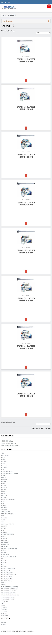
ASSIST (3, 463)
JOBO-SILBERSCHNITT (7, 524)
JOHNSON (4, 526)
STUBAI (3, 583)
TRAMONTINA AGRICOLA (8, 591)
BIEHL (3, 469)
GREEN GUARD (5, 512)
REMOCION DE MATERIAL (8, 556)
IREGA (3, 520)
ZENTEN (3, 613)
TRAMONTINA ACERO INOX (9, 589)
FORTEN (3, 506)
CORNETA (4, 487)
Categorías (8, 21)
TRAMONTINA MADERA (8, 597)
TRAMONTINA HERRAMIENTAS (10, 595)
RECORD (3, 552)
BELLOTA (3, 465)
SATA (2, 558)
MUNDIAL (4, 538)
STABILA (3, 566)
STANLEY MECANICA (7, 579)
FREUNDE (4, 508)
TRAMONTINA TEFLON (7, 599)
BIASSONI (4, 467)
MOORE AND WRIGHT (7, 534)
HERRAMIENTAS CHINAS (8, 514)
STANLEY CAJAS (5, 570)
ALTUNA (3, 461)
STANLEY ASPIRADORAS (8, 568)
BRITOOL (3, 477)
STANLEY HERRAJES (7, 572)
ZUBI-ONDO (4, 615)
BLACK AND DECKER (7, 471)
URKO (3, 605)
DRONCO (4, 495)
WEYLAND (4, 611)
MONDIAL (4, 532)
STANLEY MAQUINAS (7, 577)
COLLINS (3, 485)
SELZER (3, 560)
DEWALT (3, 491)
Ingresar (3, 622)
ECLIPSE (3, 497)
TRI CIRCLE (4, 601)
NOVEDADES (5, 544)
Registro (3, 624)
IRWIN (3, 522)
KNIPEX (3, 528)
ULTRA (3, 603)
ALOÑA (3, 459)
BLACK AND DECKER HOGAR (9, 473)
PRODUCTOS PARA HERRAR (9, 548)
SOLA (2, 564)
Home (4, 15)
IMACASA (4, 518)
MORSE (3, 536)
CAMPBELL (4, 479)
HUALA (3, 516)
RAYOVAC (4, 550)
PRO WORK (4, 546)
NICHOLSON (4, 542)
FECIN (3, 502)
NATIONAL (4, 540)
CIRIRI (3, 483)
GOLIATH (4, 510)
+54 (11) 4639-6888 (8, 443)
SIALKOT (3, 562)
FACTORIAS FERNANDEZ (8, 499)
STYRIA (3, 585)
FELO (2, 504)
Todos (3, 453)
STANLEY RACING (6, 581)
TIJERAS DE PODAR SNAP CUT (9, 587)
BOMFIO (3, 475)
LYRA (2, 530)
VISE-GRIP (4, 609)
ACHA (3, 457)
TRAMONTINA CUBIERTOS (8, 593)
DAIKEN (3, 489)
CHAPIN (3, 481)
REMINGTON (5, 554)
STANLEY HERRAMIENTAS (8, 575)
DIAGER (3, 493)
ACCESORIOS (5, 455)
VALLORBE (4, 607)
